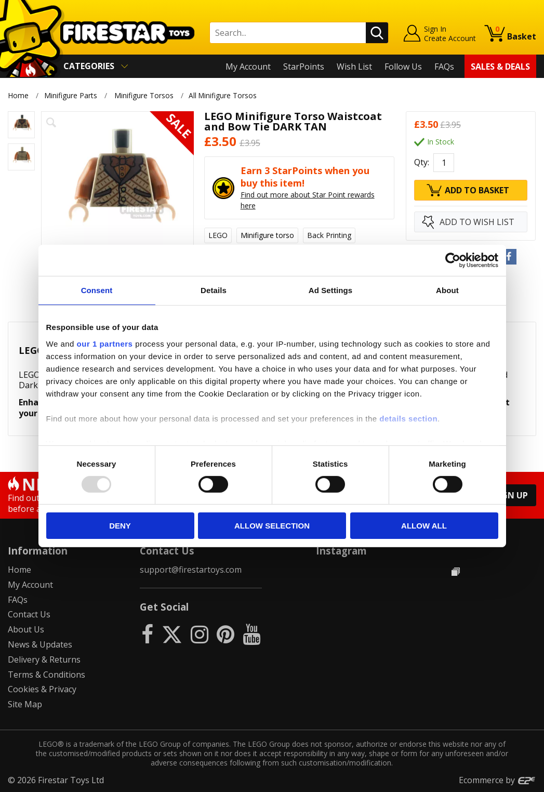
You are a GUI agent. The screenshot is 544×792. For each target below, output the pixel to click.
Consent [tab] (97, 290)
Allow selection (272, 525)
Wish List (354, 66)
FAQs (444, 66)
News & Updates (40, 644)
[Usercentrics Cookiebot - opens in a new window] (452, 260)
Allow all (424, 525)
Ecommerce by (497, 780)
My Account (248, 66)
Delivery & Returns (44, 659)
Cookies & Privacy (42, 689)
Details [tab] (214, 290)
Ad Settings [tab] (330, 290)
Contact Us (29, 614)
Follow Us (403, 66)
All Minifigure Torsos (225, 95)
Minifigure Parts (70, 95)
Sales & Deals (500, 66)
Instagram (341, 550)
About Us (26, 629)
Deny (120, 525)
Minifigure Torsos (144, 95)
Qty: (421, 162)
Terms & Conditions (46, 674)
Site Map (25, 704)
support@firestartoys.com (191, 569)
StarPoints (303, 66)
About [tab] (447, 290)
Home (18, 95)
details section (408, 418)
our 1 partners (105, 343)
